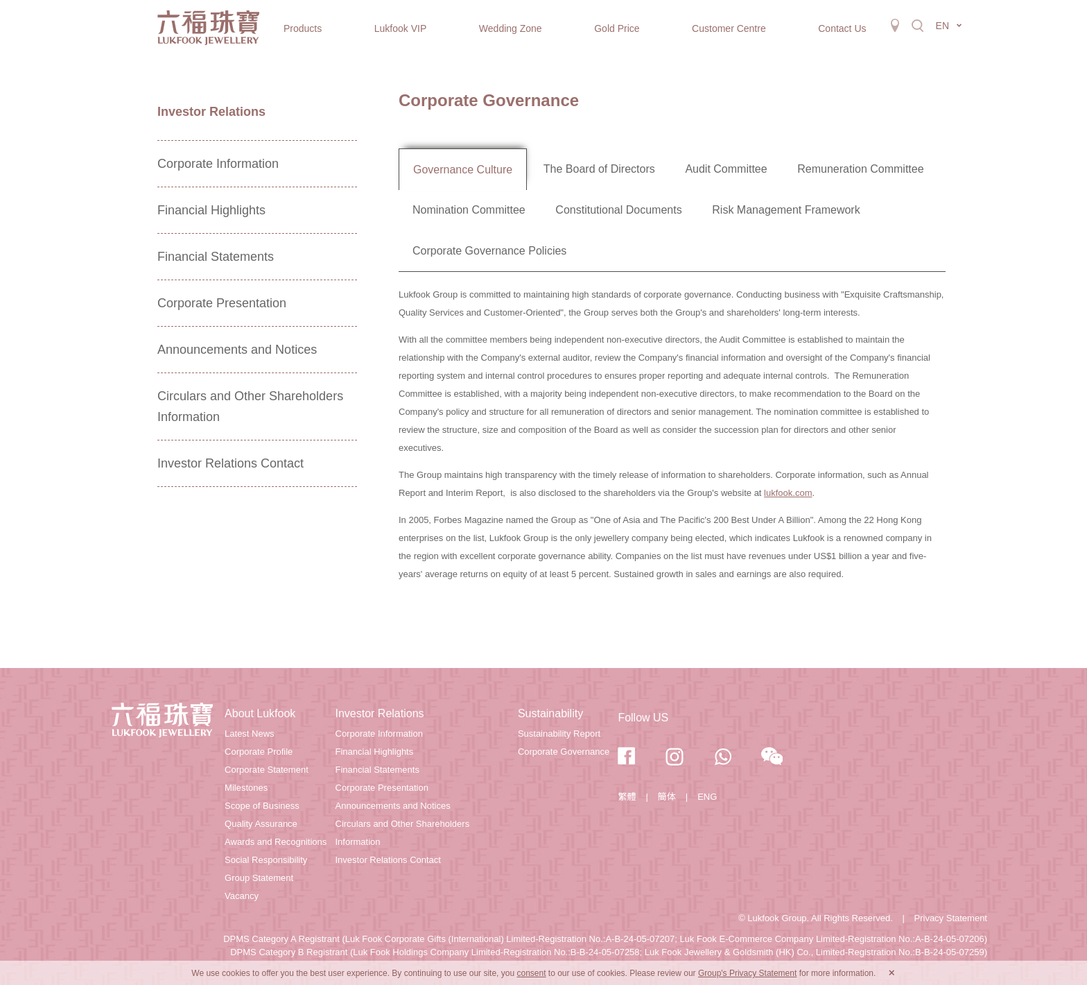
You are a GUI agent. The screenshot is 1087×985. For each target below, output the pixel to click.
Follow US (643, 717)
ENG (707, 796)
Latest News (250, 733)
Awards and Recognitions (276, 842)
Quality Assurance (261, 824)
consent (531, 973)
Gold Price (616, 28)
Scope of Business (262, 805)
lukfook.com (788, 493)
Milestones (246, 787)
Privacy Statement (951, 918)
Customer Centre (729, 28)
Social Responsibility (266, 860)
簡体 (667, 796)
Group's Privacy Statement (747, 973)
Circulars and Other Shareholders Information (250, 406)
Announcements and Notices (237, 350)
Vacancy (242, 896)
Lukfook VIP (400, 28)
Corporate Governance (563, 751)
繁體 (627, 796)
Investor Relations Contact (230, 463)
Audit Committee (726, 169)
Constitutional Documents (618, 210)
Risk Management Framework (786, 210)
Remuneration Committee (860, 169)
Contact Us (842, 28)
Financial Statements (215, 257)
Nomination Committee (468, 210)
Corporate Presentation (221, 303)
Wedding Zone (510, 28)
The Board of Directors (599, 169)
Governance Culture (462, 169)
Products (303, 28)
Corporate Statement (266, 769)
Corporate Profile (259, 751)
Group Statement (259, 878)
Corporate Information (218, 164)
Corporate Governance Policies (489, 251)
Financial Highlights (211, 210)
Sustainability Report (559, 733)
